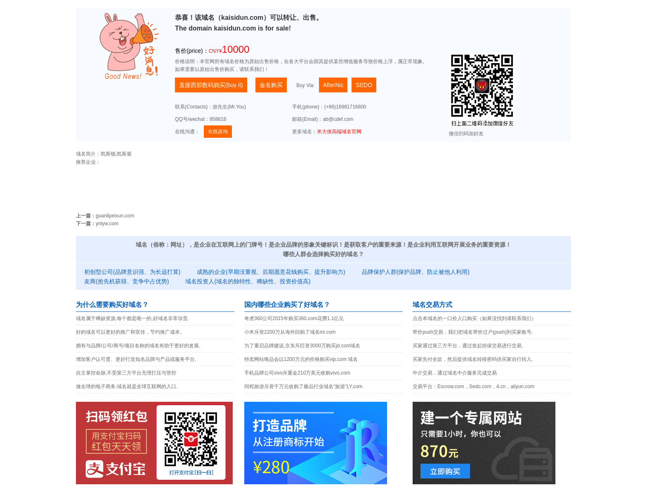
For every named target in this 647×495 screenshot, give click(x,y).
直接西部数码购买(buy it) (211, 85)
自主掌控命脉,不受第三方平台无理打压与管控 (126, 373)
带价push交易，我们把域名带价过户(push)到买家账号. (473, 332)
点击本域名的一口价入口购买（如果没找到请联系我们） (474, 318)
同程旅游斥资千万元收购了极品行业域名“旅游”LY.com (303, 386)
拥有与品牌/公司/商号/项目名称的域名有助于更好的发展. (138, 346)
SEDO (364, 85)
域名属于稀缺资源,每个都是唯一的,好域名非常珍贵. (132, 318)
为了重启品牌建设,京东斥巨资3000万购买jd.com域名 (302, 346)
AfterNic (333, 85)
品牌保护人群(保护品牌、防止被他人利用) (416, 272)
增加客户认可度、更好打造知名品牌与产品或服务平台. (136, 359)
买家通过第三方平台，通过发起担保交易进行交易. (468, 346)
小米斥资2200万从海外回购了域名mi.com (289, 332)
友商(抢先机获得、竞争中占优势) (126, 281)
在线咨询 (218, 131)
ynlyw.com (107, 223)
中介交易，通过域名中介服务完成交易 (455, 373)
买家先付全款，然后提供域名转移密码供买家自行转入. (473, 359)
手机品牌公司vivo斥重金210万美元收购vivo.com (297, 373)
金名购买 (271, 85)
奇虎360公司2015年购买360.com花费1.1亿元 (294, 318)
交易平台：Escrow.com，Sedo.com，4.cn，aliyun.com (473, 386)
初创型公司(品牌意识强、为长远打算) (132, 272)
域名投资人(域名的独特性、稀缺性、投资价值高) (247, 281)
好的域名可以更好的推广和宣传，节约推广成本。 (130, 332)
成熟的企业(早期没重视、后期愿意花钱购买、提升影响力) (271, 272)
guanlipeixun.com (115, 216)
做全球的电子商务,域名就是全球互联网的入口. (127, 386)
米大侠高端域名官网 (339, 131)
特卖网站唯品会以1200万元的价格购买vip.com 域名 (301, 359)
